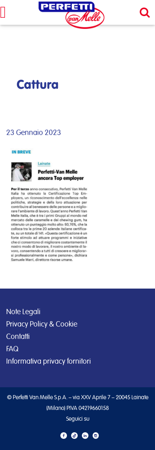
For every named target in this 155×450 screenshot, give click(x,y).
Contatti (18, 337)
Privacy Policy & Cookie (41, 324)
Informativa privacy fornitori (48, 361)
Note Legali (23, 312)
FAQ (12, 349)
